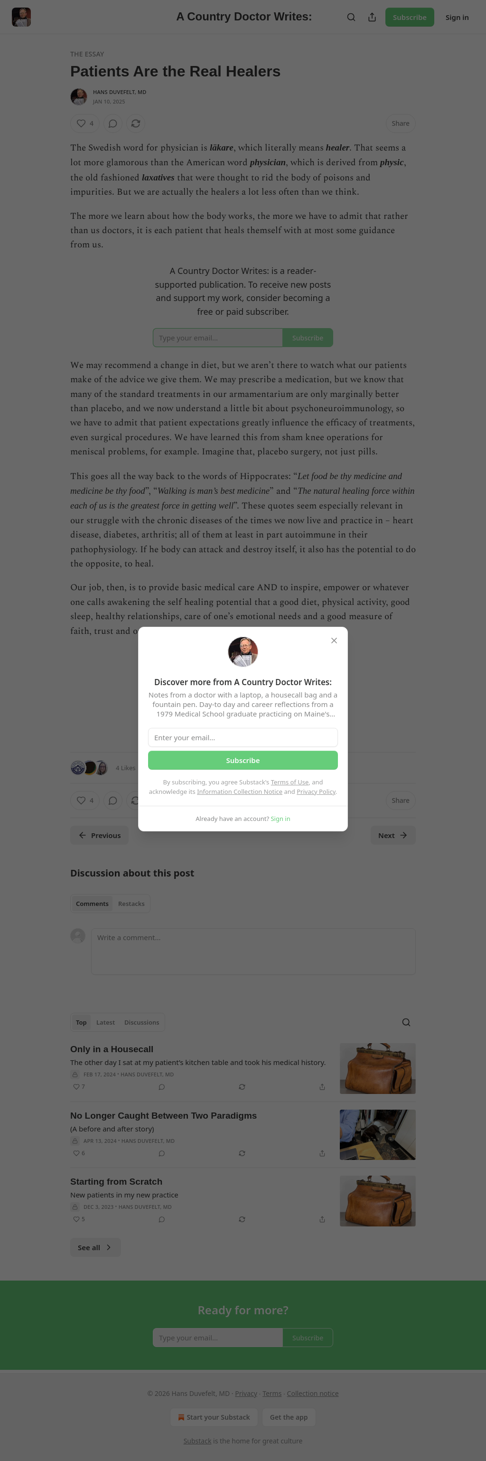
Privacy (246, 1393)
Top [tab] (81, 1022)
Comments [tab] (92, 903)
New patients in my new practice (124, 1194)
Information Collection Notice (239, 791)
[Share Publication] (372, 17)
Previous (99, 835)
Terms (271, 1393)
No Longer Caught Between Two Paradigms (163, 1116)
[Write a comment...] (253, 951)
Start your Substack (213, 1417)
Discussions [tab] (141, 1022)
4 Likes (125, 767)
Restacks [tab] (131, 903)
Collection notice (313, 1393)
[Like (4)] (85, 123)
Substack (198, 1440)
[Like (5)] (79, 1219)
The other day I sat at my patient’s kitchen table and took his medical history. (198, 1062)
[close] (334, 640)
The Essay (87, 53)
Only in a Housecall (111, 1049)
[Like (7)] (79, 1087)
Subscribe (410, 17)
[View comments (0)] (112, 123)
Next (393, 835)
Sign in (457, 17)
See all (95, 1247)
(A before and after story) (112, 1128)
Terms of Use (290, 782)
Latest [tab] (105, 1022)
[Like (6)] (79, 1153)
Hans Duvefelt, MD (119, 91)
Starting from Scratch (116, 1182)
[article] (243, 1068)
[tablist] (110, 903)
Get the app (289, 1417)
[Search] (351, 17)
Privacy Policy (316, 791)
